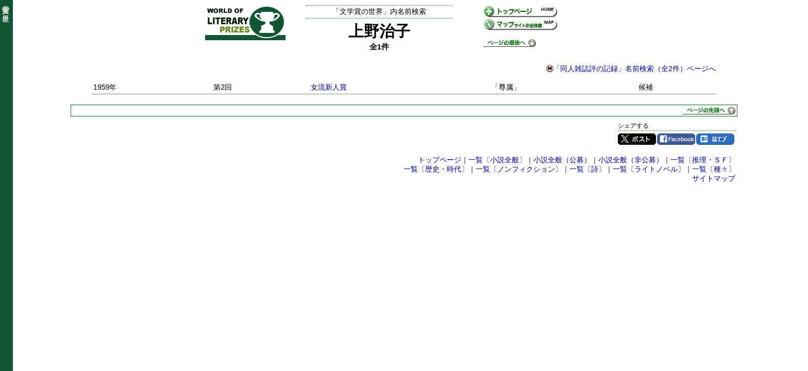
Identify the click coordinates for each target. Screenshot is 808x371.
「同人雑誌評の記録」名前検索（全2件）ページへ (634, 68)
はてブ (715, 139)
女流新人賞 (329, 87)
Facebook (676, 139)
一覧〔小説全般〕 (497, 160)
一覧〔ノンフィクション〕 (519, 169)
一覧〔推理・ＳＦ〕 (702, 160)
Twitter (637, 139)
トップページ (439, 160)
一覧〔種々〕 (713, 169)
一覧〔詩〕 (587, 169)
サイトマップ (713, 178)
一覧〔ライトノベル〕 (649, 169)
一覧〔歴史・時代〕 (435, 169)
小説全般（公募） (562, 160)
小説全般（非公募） (630, 160)
